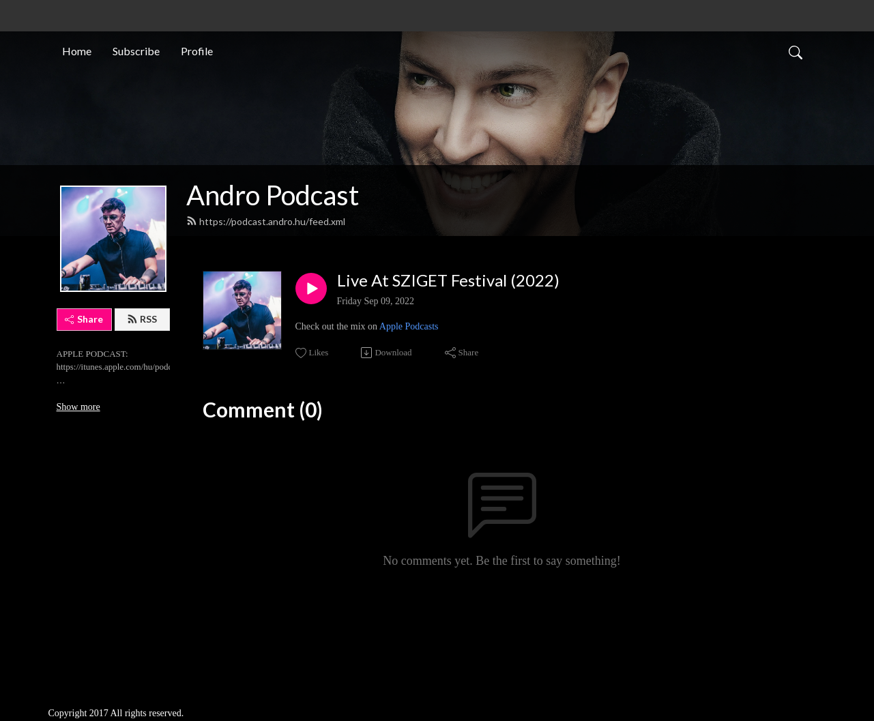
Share (84, 319)
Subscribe (136, 50)
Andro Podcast (272, 195)
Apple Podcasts (409, 326)
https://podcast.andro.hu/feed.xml (265, 221)
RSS (142, 319)
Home (76, 50)
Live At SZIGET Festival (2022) (448, 280)
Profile (197, 50)
